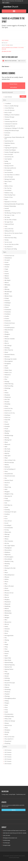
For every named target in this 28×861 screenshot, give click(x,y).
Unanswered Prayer (9, 224)
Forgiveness (7, 145)
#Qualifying (7, 606)
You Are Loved (8, 242)
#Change (6, 298)
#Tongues (6, 703)
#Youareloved (7, 741)
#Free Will (7, 399)
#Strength (6, 673)
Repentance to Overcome (10, 201)
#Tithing (6, 700)
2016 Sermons (7, 750)
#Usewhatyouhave (8, 714)
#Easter (6, 352)
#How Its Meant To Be (9, 460)
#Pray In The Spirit (9, 586)
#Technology (7, 689)
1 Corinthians (7, 103)
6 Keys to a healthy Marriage (11, 105)
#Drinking (6, 347)
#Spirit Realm (7, 660)
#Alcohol (6, 266)
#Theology (7, 696)
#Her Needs (7, 449)
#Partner (6, 565)
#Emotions (7, 356)
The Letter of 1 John (9, 215)
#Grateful (6, 424)
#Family (6, 368)
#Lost (5, 516)
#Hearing (6, 437)
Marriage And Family (9, 179)
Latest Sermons (8, 96)
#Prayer (6, 588)
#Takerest (6, 687)
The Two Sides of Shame (10, 219)
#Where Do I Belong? (9, 721)
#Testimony (7, 691)
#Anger (6, 269)
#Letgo (6, 498)
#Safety (6, 626)
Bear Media (16, 857)
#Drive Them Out (8, 350)
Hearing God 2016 (8, 165)
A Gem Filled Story (9, 108)
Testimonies (7, 210)
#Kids (5, 489)
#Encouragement (8, 361)
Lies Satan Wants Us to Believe (12, 174)
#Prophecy (7, 599)
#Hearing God (8, 47)
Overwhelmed (7, 190)
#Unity (6, 709)
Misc (8, 45)
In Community (7, 170)
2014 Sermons (7, 754)
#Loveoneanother (8, 527)
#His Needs (7, 451)
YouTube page (6, 842)
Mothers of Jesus (8, 186)
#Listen (6, 507)
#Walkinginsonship (9, 716)
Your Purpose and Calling (10, 248)
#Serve (6, 633)
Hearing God (7, 163)
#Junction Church (8, 480)
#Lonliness (7, 514)
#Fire (5, 390)
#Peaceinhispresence (9, 574)
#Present (6, 595)
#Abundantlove (8, 257)
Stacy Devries (5, 40)
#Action (6, 262)
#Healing (6, 433)
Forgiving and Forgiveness (10, 147)
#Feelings (6, 381)
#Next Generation (8, 541)
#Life (5, 503)
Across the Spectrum (9, 110)
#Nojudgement (8, 547)
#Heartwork (7, 444)
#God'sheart (7, 415)
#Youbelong (7, 743)
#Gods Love (7, 417)
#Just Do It (7, 482)
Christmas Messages (9, 117)
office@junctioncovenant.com (10, 838)
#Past (5, 570)
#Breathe (6, 293)
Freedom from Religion (10, 150)
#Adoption (7, 264)
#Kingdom (7, 491)
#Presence (6, 590)
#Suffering (7, 678)
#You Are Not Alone (9, 736)
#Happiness (7, 431)
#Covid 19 (6, 325)
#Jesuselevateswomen (9, 475)
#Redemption (7, 610)
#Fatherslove (7, 374)
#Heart (6, 442)
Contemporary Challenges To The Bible (14, 128)
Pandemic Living (8, 192)
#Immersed (7, 467)
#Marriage (6, 534)
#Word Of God (8, 725)
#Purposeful (7, 604)
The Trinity (7, 217)
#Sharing (6, 640)
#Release (6, 615)
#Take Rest (7, 685)
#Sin (5, 642)
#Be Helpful (7, 280)
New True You (7, 188)
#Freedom (6, 401)
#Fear (5, 379)
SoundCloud (13, 87)
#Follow (4, 49)
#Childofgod (7, 302)
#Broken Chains (8, 296)
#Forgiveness (7, 397)
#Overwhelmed (8, 559)
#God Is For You (8, 408)
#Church (6, 307)
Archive (5, 746)
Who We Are (7, 235)
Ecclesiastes (7, 132)
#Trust (6, 707)
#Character (7, 300)
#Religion (6, 617)
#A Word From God (9, 255)
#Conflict (6, 316)
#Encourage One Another (10, 359)
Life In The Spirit (8, 177)
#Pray (5, 583)
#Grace (6, 422)
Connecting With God (9, 126)
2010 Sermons (7, 763)
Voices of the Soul (8, 228)
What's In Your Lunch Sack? (10, 57)
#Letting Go (7, 500)
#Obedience (7, 552)
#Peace (6, 572)
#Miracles (6, 536)
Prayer (6, 199)
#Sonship (6, 651)
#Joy (5, 478)
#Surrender (7, 680)
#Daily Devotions (8, 329)
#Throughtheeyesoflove (10, 698)
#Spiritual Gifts (8, 667)
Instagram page (6, 845)
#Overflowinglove (8, 556)
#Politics (6, 579)
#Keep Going (7, 487)
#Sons (5, 649)
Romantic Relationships (10, 206)
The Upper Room (8, 222)
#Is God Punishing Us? (10, 469)
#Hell (5, 446)
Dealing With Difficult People (11, 130)
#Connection (7, 320)
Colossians (7, 119)
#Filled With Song (8, 383)
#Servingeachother (8, 635)
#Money (6, 538)
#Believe (6, 282)
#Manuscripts (7, 532)
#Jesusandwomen (8, 473)
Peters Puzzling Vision (9, 195)
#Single (6, 644)
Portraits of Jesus (8, 197)
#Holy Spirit (7, 455)
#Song (6, 646)
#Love (6, 518)
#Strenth (6, 676)
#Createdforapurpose (9, 327)
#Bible (6, 287)
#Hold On (6, 453)
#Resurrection (7, 622)
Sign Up (13, 810)
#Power (6, 581)
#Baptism (6, 278)
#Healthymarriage (8, 435)
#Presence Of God (8, 592)
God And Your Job (8, 156)
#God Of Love (7, 410)
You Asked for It (8, 246)
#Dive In (6, 343)
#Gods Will (7, 419)
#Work (6, 727)
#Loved (6, 523)
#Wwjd (6, 734)
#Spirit (6, 655)
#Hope (6, 458)
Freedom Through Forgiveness (11, 152)
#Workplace (7, 730)
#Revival (6, 624)
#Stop (5, 671)
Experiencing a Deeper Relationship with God (14, 138)
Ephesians (6, 135)
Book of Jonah (7, 112)
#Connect (6, 318)
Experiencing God (8, 141)
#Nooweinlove (7, 550)
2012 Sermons (7, 759)
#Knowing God (8, 496)
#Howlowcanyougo (9, 462)
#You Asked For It (8, 739)
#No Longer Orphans (9, 545)
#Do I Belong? (7, 345)
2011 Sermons (7, 761)
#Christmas (7, 305)
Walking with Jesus (9, 231)
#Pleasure (6, 577)
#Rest (5, 619)
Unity (5, 226)
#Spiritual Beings (8, 662)
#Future (6, 406)
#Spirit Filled (7, 658)
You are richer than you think (11, 244)
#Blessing (6, 289)
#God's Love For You (9, 413)
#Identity (6, 464)
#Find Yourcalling (8, 386)
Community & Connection (10, 123)
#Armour (6, 273)
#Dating (6, 332)
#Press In (6, 597)
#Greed (6, 428)
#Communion (7, 309)
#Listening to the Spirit (18, 47)
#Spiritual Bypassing (9, 664)
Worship (6, 240)
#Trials (6, 705)
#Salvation (7, 628)
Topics (4, 252)
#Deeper (6, 336)
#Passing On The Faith (9, 568)
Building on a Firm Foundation (11, 114)
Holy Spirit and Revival (10, 168)
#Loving (6, 529)
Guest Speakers (8, 159)
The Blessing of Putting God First (12, 213)
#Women (6, 723)
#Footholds (7, 395)
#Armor (6, 271)
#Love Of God (7, 520)
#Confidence (7, 314)
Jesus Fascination (8, 172)
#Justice (6, 485)
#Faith (3, 47)
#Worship (6, 732)
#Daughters (7, 334)
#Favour (6, 377)
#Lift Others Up (8, 505)
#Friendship (7, 404)
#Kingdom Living (8, 493)
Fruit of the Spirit (8, 154)
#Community (7, 311)
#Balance (6, 275)
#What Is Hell (7, 718)
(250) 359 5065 (6, 835)
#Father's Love (8, 372)
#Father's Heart (8, 370)
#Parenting (7, 563)
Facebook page (6, 840)
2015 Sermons (7, 752)
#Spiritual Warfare (8, 669)
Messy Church (7, 181)
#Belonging (7, 284)
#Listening (7, 509)
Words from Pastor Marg (10, 237)
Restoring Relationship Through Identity (14, 204)
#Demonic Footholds (9, 338)
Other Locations (6, 2)
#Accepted (7, 260)
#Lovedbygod (7, 525)
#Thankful (6, 694)
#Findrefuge (7, 388)
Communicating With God (10, 121)
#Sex (5, 637)
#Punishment (7, 601)
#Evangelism (7, 363)
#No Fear (6, 543)
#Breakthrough (8, 291)
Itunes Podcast (13, 84)
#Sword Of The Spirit (9, 682)
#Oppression (7, 554)
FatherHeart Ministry (9, 143)
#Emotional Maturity (9, 354)
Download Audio (6, 51)
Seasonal (6, 208)
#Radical (6, 608)
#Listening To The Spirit (10, 511)
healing (6, 161)
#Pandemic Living (8, 561)
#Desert (6, 341)
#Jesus (6, 471)
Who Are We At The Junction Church (13, 233)
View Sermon (5, 66)
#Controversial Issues (9, 323)
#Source (6, 653)
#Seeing (6, 631)
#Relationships (8, 613)
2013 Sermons (7, 756)
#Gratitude (7, 426)
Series (4, 100)
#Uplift (6, 712)
